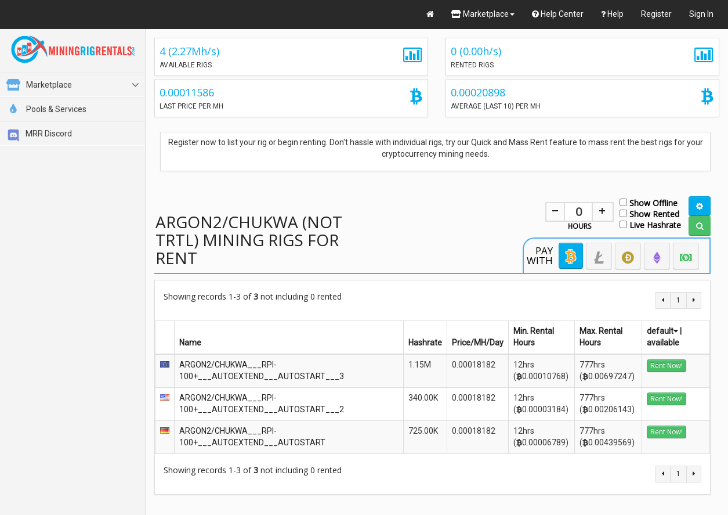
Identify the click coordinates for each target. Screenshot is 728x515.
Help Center (558, 14)
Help (612, 14)
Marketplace (483, 14)
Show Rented (649, 213)
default (662, 331)
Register (656, 14)
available (663, 342)
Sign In (701, 14)
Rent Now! (666, 366)
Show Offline (649, 202)
